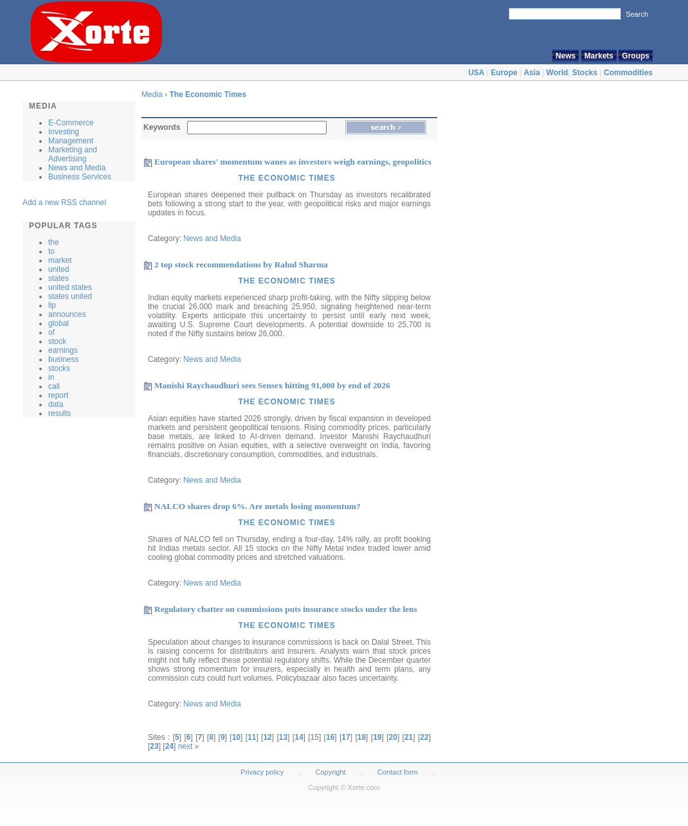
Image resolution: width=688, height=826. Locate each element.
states (58, 278)
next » (188, 746)
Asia (531, 72)
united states (70, 287)
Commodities (628, 72)
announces (67, 314)
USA (476, 72)
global (58, 323)
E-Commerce (71, 122)
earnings (63, 350)
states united (70, 296)
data (55, 404)
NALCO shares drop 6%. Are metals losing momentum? (257, 506)
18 (362, 737)
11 (252, 737)
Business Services (79, 176)
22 (424, 737)
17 (345, 737)
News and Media (76, 167)
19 (377, 737)
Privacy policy (262, 772)
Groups (635, 55)
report (58, 395)
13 (283, 737)
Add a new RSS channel (64, 202)
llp (52, 305)
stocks (59, 368)
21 (408, 737)
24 (169, 746)
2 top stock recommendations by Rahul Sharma (241, 264)
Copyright (331, 772)
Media (152, 94)
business (63, 359)
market (60, 260)
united (58, 269)
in (51, 377)
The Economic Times (207, 94)
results (59, 413)
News (565, 55)
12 (267, 737)
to (51, 251)
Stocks (584, 72)
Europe (504, 72)
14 (298, 737)
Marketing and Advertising (72, 154)
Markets (598, 55)
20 (393, 737)
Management (70, 140)
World (557, 72)
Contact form (398, 772)
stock (57, 341)
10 (236, 737)
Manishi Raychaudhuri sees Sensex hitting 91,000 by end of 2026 (272, 385)
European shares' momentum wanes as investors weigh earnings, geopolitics (292, 161)
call (54, 386)
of (51, 332)
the (53, 242)
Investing (63, 131)
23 (154, 746)
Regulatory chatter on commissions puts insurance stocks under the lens (285, 609)
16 (330, 737)
